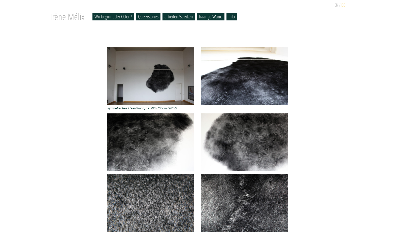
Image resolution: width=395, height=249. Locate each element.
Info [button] (231, 16)
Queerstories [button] (148, 16)
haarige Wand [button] (210, 16)
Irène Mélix (67, 16)
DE (343, 5)
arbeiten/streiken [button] (178, 16)
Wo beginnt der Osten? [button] (113, 16)
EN (336, 5)
